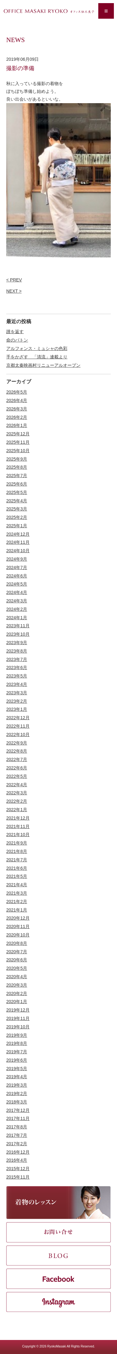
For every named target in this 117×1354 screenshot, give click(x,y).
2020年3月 (16, 985)
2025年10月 (18, 450)
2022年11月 (18, 726)
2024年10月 (18, 550)
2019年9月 (16, 1035)
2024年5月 (16, 583)
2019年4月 (16, 1076)
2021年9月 (16, 842)
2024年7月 (16, 567)
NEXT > (14, 291)
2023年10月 (18, 634)
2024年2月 (16, 609)
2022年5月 (16, 776)
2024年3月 (16, 600)
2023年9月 (16, 642)
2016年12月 (18, 1152)
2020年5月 (16, 968)
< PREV (14, 279)
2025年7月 (16, 475)
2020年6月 (16, 959)
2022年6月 (16, 767)
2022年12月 (18, 717)
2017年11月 (18, 1118)
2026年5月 (16, 392)
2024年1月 (16, 617)
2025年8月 (16, 467)
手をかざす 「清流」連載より (36, 356)
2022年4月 (16, 784)
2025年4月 (16, 500)
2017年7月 (16, 1135)
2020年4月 (16, 976)
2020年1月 (16, 1001)
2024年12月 (18, 534)
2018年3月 (16, 1101)
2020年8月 (16, 943)
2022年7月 (16, 759)
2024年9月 (16, 559)
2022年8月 (16, 751)
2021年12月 (18, 818)
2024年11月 (18, 542)
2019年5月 (16, 1068)
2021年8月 (16, 851)
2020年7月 (16, 951)
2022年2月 (16, 801)
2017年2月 (16, 1143)
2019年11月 (18, 1018)
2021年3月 (16, 893)
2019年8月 (16, 1043)
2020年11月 (18, 926)
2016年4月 (16, 1160)
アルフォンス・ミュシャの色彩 (36, 348)
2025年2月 (16, 517)
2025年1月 (16, 525)
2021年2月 (16, 901)
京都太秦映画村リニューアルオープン (43, 365)
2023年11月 (18, 625)
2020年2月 (16, 993)
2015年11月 (18, 1177)
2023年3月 (16, 692)
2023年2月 (16, 701)
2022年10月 (18, 734)
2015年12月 (18, 1168)
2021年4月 (16, 884)
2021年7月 (16, 859)
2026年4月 (16, 400)
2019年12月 (18, 1009)
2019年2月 (16, 1093)
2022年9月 (16, 742)
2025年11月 (18, 442)
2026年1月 (16, 425)
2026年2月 (16, 417)
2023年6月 (16, 667)
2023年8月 (16, 650)
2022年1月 (16, 809)
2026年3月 (16, 408)
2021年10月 (18, 834)
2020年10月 (18, 934)
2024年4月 (16, 592)
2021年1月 (16, 909)
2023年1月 (16, 709)
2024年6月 (16, 575)
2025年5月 (16, 492)
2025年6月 (16, 483)
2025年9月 (16, 459)
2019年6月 (16, 1060)
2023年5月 (16, 675)
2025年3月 (16, 508)
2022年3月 (16, 792)
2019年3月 (16, 1085)
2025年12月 (18, 433)
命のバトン (17, 339)
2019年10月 (18, 1026)
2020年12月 (18, 918)
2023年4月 (16, 684)
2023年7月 (16, 659)
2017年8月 (16, 1126)
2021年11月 (18, 826)
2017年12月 (18, 1110)
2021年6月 (16, 868)
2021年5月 (16, 876)
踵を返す (15, 331)
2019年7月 (16, 1051)
